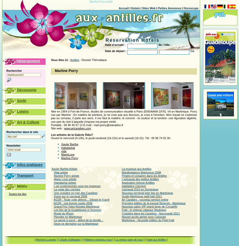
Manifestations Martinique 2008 (141, 172)
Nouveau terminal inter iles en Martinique (147, 192)
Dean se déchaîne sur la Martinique (76, 223)
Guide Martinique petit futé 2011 (142, 196)
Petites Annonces (169, 8)
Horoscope (191, 8)
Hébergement (28, 61)
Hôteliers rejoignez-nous (98, 239)
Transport (25, 175)
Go (192, 51)
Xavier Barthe (69, 144)
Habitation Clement (134, 186)
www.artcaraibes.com (77, 128)
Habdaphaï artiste (65, 182)
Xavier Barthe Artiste (64, 168)
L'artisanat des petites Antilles (140, 179)
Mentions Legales (46, 239)
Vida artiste (61, 172)
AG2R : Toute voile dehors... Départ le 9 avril (81, 199)
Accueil (124, 8)
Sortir (21, 101)
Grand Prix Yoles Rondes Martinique (76, 206)
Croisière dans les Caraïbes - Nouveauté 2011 (151, 213)
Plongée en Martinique (68, 216)
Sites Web (148, 8)
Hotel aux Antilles (156, 239)
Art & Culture (28, 122)
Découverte (26, 90)
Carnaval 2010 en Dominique (140, 189)
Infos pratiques (30, 165)
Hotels (135, 8)
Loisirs (23, 111)
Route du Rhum (64, 213)
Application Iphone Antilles (138, 182)
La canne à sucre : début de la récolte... (78, 220)
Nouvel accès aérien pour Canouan (144, 216)
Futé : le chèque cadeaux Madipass (144, 209)
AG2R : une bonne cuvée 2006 (73, 203)
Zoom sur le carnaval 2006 (70, 196)
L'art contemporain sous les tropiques (77, 186)
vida (63, 151)
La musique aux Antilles (137, 168)
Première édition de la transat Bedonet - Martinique (154, 203)
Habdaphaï (68, 147)
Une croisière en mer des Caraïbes (76, 192)
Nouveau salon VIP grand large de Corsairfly (150, 206)
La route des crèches (67, 189)
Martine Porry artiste (66, 175)
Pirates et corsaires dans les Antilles (144, 175)
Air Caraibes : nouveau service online (145, 199)
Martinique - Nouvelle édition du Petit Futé (148, 220)
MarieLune (68, 154)
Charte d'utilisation (70, 239)
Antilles (74, 59)
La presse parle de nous (129, 239)
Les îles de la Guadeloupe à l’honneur (77, 209)
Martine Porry (69, 158)
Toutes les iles (17, 194)
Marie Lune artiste (65, 179)
